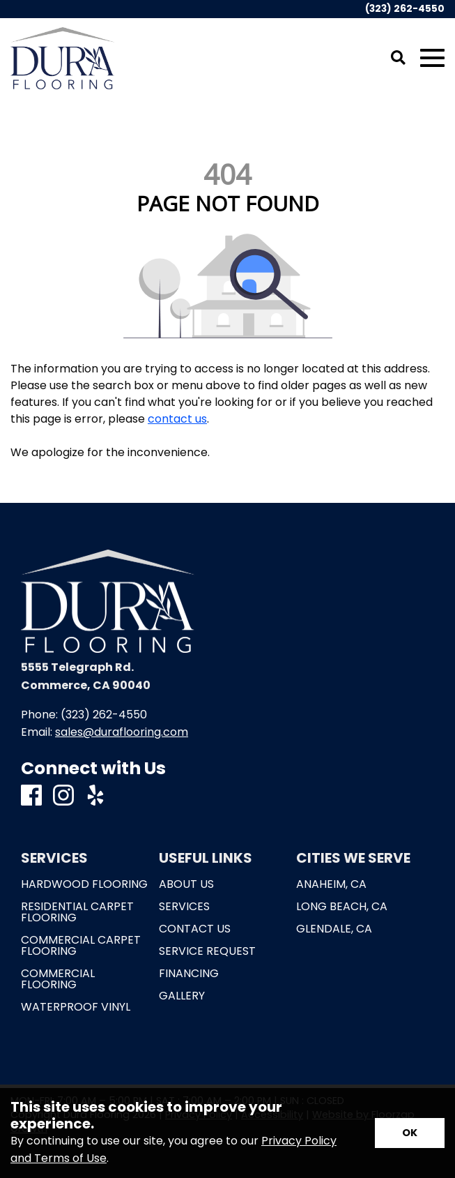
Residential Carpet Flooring (77, 912)
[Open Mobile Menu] (432, 58)
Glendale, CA (334, 929)
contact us (177, 419)
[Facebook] (31, 796)
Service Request (207, 951)
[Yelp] (95, 796)
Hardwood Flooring (84, 884)
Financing (189, 973)
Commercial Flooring (58, 979)
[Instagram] (63, 796)
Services (184, 906)
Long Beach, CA (341, 906)
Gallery (182, 996)
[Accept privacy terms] (410, 1133)
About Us (186, 884)
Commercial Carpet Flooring (81, 946)
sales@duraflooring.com (121, 732)
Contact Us (195, 929)
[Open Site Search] (398, 58)
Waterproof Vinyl (75, 1007)
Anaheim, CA (331, 884)
